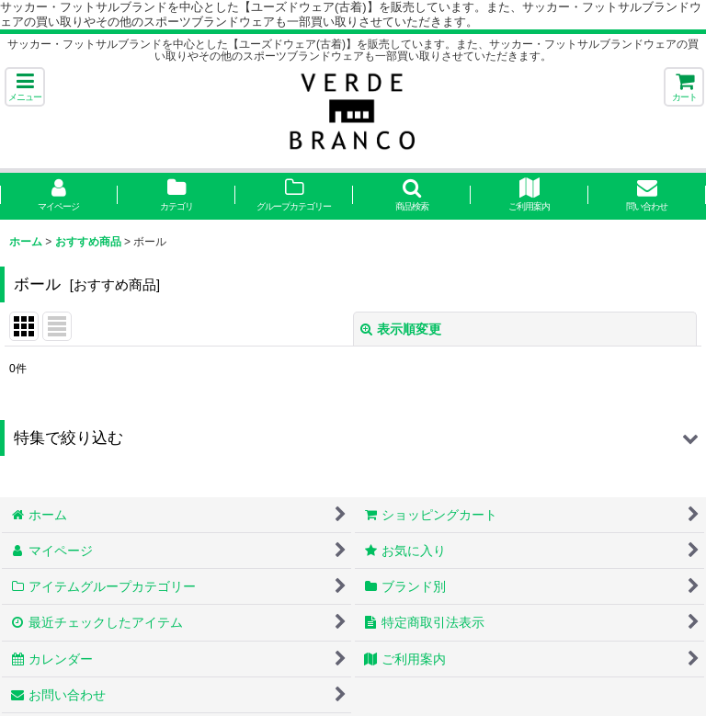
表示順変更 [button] (400, 329)
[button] (25, 87)
